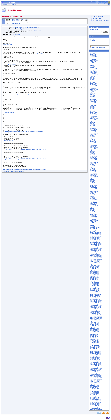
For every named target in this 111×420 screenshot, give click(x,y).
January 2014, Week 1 (95, 242)
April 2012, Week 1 (94, 345)
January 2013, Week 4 (95, 298)
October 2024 (93, 73)
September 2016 (94, 191)
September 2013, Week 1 (96, 259)
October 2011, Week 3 (95, 371)
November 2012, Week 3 (96, 305)
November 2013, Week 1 (96, 250)
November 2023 (93, 87)
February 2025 (93, 69)
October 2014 (93, 219)
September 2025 (94, 60)
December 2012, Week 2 (96, 302)
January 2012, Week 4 (95, 356)
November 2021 (93, 116)
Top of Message (6, 197)
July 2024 (92, 77)
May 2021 (92, 123)
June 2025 (92, 64)
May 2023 (92, 94)
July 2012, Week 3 (94, 325)
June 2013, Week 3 (94, 272)
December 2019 (93, 144)
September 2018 (94, 162)
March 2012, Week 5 (95, 346)
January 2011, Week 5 (95, 403)
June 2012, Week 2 (94, 331)
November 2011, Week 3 (96, 367)
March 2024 (92, 82)
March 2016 (92, 198)
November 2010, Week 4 (96, 407)
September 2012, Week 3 (96, 316)
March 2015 (92, 213)
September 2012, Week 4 (96, 315)
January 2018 (93, 172)
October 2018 (93, 161)
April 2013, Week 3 (94, 284)
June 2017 (92, 180)
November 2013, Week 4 (96, 247)
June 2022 (92, 107)
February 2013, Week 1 (95, 295)
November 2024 (93, 72)
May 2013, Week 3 (94, 278)
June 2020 (92, 136)
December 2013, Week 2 (96, 244)
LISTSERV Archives (98, 16)
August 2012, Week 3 (95, 322)
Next (22, 19)
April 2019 (92, 153)
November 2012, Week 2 (96, 306)
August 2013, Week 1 (95, 265)
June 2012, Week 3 (94, 330)
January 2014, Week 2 (95, 241)
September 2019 (94, 147)
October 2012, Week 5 (95, 308)
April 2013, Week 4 (94, 283)
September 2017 (94, 176)
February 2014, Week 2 (95, 235)
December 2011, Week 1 (96, 364)
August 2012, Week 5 (95, 319)
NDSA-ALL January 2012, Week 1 (101, 20)
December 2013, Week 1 (96, 245)
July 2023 (92, 92)
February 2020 (93, 141)
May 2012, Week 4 (94, 335)
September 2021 (94, 118)
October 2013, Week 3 (95, 254)
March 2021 (92, 125)
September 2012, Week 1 (96, 318)
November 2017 (93, 174)
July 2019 (92, 150)
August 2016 (93, 192)
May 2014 (92, 225)
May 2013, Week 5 (94, 276)
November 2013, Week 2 (96, 249)
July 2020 (92, 135)
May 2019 (92, 152)
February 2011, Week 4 (95, 399)
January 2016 (93, 201)
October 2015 (93, 204)
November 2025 (93, 58)
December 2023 (93, 85)
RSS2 (107, 413)
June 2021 (92, 122)
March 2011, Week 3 (95, 396)
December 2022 (93, 100)
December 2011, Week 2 (96, 363)
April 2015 (92, 212)
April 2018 (92, 168)
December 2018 (93, 158)
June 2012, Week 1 (94, 333)
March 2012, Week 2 (95, 348)
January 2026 (93, 55)
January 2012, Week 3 (95, 357)
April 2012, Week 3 (94, 342)
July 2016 (92, 193)
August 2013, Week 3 (95, 262)
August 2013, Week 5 (95, 260)
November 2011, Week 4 (96, 365)
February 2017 (93, 185)
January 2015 (93, 215)
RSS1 (103, 413)
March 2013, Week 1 (95, 290)
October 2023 (93, 88)
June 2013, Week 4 (94, 271)
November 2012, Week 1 (96, 307)
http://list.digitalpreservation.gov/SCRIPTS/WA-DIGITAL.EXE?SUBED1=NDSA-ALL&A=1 (25, 172)
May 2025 (92, 65)
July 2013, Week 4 (94, 267)
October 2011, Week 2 (95, 373)
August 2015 (93, 207)
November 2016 (93, 188)
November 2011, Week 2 (96, 368)
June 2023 (92, 93)
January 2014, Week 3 (95, 239)
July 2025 (92, 62)
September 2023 (94, 89)
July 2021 (92, 121)
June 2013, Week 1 (94, 275)
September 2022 (94, 104)
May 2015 (92, 210)
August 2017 (93, 178)
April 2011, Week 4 (94, 390)
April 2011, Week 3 (94, 391)
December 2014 (93, 216)
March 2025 (92, 67)
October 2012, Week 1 (95, 313)
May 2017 (92, 181)
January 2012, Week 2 (95, 358)
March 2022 (92, 111)
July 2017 (92, 179)
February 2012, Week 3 (95, 352)
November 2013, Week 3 (96, 248)
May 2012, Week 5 (94, 334)
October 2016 (93, 190)
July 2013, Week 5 (94, 266)
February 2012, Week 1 (95, 355)
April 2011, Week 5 (94, 388)
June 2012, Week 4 (94, 329)
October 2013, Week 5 (95, 252)
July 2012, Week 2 (94, 327)
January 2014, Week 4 (95, 238)
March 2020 (92, 140)
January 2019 (93, 157)
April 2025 (92, 66)
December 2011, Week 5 (96, 361)
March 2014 (92, 231)
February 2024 (93, 83)
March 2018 (92, 169)
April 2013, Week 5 (94, 282)
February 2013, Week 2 (95, 294)
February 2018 (93, 170)
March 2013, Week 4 (95, 287)
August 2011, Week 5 (95, 380)
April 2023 (92, 95)
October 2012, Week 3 (95, 311)
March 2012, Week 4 (95, 347)
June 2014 (92, 224)
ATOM (99, 413)
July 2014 (92, 222)
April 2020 (92, 139)
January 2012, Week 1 (95, 359)
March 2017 (92, 184)
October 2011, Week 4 (95, 370)
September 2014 (94, 220)
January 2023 (93, 99)
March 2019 (92, 155)
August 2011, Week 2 (95, 381)
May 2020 (92, 138)
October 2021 (93, 117)
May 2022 (92, 109)
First (13, 19)
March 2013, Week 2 (95, 289)
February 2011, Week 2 (95, 402)
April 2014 (92, 226)
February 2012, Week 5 (95, 350)
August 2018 (93, 163)
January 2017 (93, 186)
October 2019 (93, 146)
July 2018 (92, 164)
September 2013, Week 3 (96, 256)
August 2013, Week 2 (95, 264)
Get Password (95, 40)
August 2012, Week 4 (95, 321)
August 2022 (93, 105)
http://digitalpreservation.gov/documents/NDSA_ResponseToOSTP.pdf (22, 105)
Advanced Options (94, 29)
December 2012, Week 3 (96, 301)
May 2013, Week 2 (94, 279)
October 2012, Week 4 (95, 310)
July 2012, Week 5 (94, 324)
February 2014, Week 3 (95, 233)
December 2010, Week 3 (96, 405)
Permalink (21, 197)
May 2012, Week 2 (94, 338)
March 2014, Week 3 (95, 227)
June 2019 (92, 151)
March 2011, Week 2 (95, 397)
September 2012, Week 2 (96, 317)
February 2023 (93, 98)
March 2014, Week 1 (95, 230)
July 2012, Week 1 (94, 328)
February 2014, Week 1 (95, 236)
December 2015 (93, 202)
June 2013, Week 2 (94, 273)
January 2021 (93, 128)
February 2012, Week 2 (95, 353)
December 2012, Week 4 (96, 300)
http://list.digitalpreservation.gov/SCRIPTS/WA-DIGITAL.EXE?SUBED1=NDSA (24, 150)
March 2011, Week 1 (95, 398)
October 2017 (93, 175)
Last (26, 19)
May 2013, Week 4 (94, 277)
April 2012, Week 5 (94, 340)
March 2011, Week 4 (95, 395)
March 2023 (92, 96)
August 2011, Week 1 (95, 382)
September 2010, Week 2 (96, 409)
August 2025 (93, 61)
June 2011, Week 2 (94, 386)
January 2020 (93, 142)
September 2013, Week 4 (96, 255)
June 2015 (92, 209)
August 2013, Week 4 (95, 261)
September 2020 (94, 133)
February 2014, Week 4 (95, 232)
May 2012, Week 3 (94, 336)
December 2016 (93, 187)
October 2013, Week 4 (95, 253)
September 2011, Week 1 (96, 379)
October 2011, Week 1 (95, 374)
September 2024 (94, 75)
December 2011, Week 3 (96, 362)
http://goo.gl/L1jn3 (9, 127)
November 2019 (93, 145)
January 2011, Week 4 (95, 404)
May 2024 (92, 79)
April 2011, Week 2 (94, 392)
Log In (93, 39)
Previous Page (15, 197)
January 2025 (93, 70)
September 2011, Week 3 (96, 376)
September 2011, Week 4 (96, 375)
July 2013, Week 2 (94, 270)
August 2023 (93, 90)
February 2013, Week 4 (95, 291)
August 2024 (93, 76)
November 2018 (93, 159)
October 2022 (93, 102)
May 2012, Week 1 (94, 339)
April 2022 (92, 110)
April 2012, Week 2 (94, 344)
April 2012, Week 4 (94, 341)
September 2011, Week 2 (96, 378)
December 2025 (93, 56)
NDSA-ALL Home (97, 18)
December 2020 (93, 129)
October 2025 (93, 59)
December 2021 (93, 115)
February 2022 (93, 112)
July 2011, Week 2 (94, 385)
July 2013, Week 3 (94, 268)
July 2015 (92, 208)
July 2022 (92, 106)
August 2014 (93, 221)
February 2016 (93, 199)
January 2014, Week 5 (95, 237)
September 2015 (94, 205)
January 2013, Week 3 (95, 299)
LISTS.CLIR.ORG (5, 418)
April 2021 (92, 124)
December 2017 (93, 173)
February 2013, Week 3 (95, 293)
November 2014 (93, 218)
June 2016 (92, 195)
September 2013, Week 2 (96, 258)
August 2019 (93, 148)
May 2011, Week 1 (94, 387)
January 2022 (93, 113)
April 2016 (92, 197)
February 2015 (93, 214)
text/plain (17, 34)
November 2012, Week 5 (96, 304)
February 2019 (93, 156)
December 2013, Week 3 (96, 243)
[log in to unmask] (24, 29)
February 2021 (93, 127)
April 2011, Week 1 (94, 393)
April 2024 (92, 81)
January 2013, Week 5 (95, 296)
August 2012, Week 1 (95, 323)
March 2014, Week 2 (95, 228)
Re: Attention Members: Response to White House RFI (26, 27)
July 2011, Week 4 (94, 384)
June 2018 (92, 165)
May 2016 (92, 196)
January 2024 (93, 84)
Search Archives (94, 27)
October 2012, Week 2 (95, 312)
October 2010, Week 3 (95, 408)
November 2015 (93, 203)
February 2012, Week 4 (95, 351)
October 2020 (93, 132)
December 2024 (93, 71)
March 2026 (92, 53)
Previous (18, 19)
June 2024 (92, 78)
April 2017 (92, 182)
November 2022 (93, 101)
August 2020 (93, 134)
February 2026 (93, 54)
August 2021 (93, 119)
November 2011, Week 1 (96, 369)
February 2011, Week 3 (95, 401)
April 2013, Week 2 (94, 285)
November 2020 (93, 130)
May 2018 (92, 167)
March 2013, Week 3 (95, 288)
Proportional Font (16, 23)
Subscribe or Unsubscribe (98, 47)
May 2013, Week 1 (94, 281)
